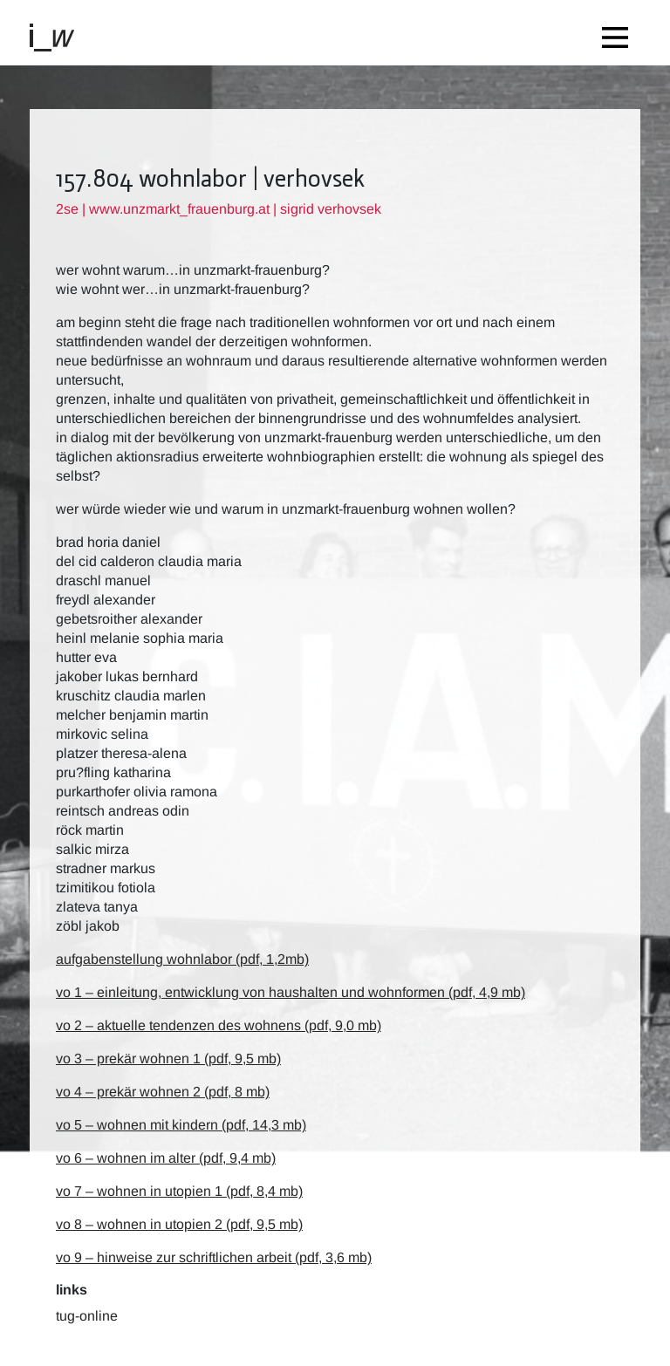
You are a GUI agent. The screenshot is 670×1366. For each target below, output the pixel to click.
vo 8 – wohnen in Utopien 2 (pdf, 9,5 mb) (179, 1224)
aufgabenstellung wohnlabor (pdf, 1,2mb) (182, 959)
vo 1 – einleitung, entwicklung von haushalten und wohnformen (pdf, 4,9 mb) (290, 992)
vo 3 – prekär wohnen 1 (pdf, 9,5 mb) (168, 1058)
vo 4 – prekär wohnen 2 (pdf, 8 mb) (163, 1091)
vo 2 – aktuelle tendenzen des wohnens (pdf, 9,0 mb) (218, 1025)
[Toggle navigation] (619, 32)
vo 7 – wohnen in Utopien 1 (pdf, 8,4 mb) (179, 1191)
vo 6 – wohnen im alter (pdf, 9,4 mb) (166, 1158)
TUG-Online (87, 1315)
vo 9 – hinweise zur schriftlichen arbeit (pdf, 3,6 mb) (214, 1257)
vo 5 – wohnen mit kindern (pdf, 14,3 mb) (181, 1124)
